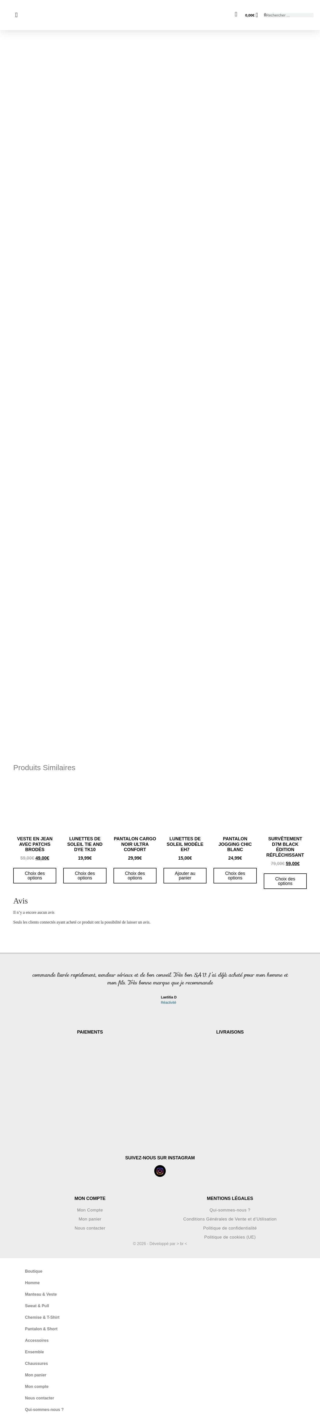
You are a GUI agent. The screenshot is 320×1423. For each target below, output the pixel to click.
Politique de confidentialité (230, 1228)
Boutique (33, 1271)
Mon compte (36, 1386)
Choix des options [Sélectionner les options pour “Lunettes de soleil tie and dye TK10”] (85, 875)
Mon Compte (90, 1210)
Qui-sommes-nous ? (230, 1210)
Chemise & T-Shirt (42, 1317)
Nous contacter (90, 1228)
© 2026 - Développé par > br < (160, 1244)
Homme (32, 1283)
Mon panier (90, 1219)
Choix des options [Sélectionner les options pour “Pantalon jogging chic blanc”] (235, 875)
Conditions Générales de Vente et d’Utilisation (230, 1219)
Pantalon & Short (41, 1329)
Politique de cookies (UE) (230, 1237)
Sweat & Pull (37, 1306)
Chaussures (36, 1363)
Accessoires (36, 1340)
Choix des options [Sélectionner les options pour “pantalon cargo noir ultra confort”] (135, 875)
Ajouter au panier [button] (185, 875)
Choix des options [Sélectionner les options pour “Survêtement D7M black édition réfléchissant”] (285, 881)
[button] (23, 989)
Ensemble (34, 1352)
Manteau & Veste (41, 1294)
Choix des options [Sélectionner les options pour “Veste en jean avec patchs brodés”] (35, 875)
